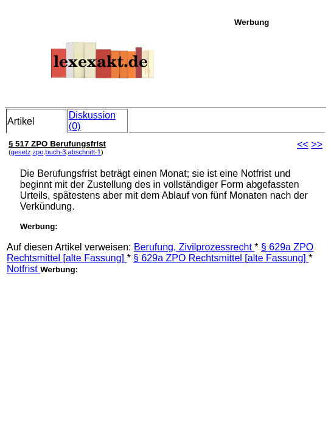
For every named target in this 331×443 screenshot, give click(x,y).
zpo (38, 152)
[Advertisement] (279, 65)
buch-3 (56, 152)
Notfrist (23, 269)
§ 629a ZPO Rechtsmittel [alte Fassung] (220, 258)
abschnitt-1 (84, 152)
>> (316, 144)
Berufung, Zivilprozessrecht (194, 247)
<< (302, 144)
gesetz (21, 152)
